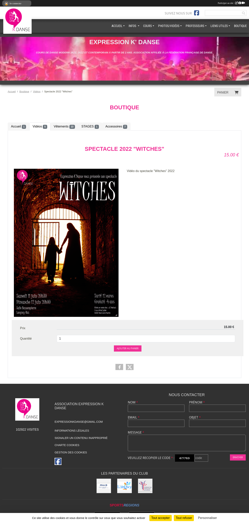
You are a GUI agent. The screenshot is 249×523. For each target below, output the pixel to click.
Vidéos (40, 127)
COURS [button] (147, 26)
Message (136, 432)
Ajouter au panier (128, 348)
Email (134, 417)
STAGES (90, 127)
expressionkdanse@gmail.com (79, 421)
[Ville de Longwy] (124, 486)
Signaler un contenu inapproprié (81, 437)
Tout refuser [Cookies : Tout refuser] (184, 518)
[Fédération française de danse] (145, 486)
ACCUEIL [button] (117, 26)
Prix (22, 328)
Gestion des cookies (71, 452)
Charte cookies (67, 445)
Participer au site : (231, 3)
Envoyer (238, 457)
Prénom (197, 402)
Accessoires (116, 127)
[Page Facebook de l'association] (196, 13)
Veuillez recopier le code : (151, 458)
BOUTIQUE (240, 26)
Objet (195, 417)
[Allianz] (104, 486)
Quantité (26, 338)
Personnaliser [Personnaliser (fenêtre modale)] (207, 518)
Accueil (18, 127)
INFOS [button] (133, 26)
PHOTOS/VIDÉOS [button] (168, 26)
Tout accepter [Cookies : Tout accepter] (160, 518)
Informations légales (72, 430)
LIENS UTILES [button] (219, 26)
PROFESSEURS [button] (195, 26)
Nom (133, 402)
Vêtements (64, 127)
